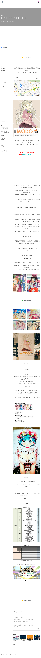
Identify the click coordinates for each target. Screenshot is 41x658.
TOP (39, 655)
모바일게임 (2, 135)
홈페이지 (2, 139)
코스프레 (7, 131)
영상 (3, 134)
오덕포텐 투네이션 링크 (4, 654)
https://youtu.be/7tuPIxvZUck (28, 154)
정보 (1, 128)
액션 (7, 134)
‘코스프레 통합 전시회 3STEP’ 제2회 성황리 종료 (22, 621)
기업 (4, 138)
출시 (1, 134)
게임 (5, 135)
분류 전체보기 (3, 65)
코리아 (2, 131)
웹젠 (1, 129)
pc (3, 128)
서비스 (2, 138)
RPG (1, 136)
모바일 (6, 129)
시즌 (7, 128)
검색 (36, 2)
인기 (5, 134)
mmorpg (2, 132)
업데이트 (7, 132)
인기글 (5, 82)
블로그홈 (2, 6)
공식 (1, 127)
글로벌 (4, 127)
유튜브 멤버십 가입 (13, 654)
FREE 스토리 (3, 73)
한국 (8, 136)
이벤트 (4, 129)
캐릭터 (6, 138)
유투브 (7, 151)
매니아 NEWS (18, 6)
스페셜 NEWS (26, 6)
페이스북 (2, 151)
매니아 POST (34, 6)
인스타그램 (4, 151)
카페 (5, 132)
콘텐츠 (6, 127)
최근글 (2, 82)
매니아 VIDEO (10, 6)
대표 (7, 135)
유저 (5, 128)
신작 (4, 131)
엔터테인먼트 (5, 136)
